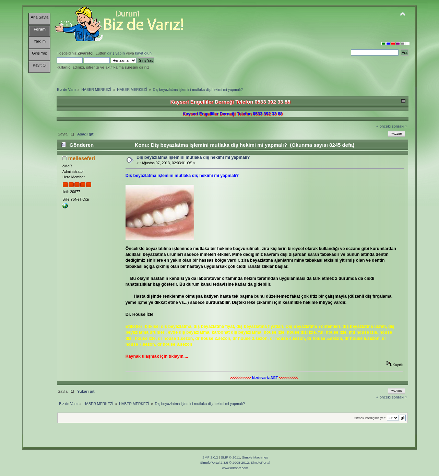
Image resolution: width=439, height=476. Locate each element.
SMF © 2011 (230, 457)
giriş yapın (116, 53)
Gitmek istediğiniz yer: (369, 418)
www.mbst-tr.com (235, 468)
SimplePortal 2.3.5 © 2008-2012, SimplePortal (235, 462)
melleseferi (81, 158)
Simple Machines (255, 457)
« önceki (383, 126)
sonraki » (399, 126)
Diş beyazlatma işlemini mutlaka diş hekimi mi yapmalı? (193, 157)
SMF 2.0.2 (210, 457)
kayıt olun (143, 53)
